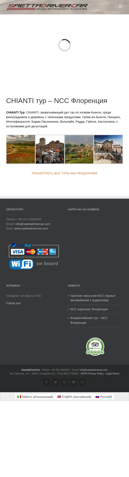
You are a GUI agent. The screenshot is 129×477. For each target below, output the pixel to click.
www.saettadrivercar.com (31, 228)
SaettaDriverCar (31, 369)
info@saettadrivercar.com (33, 224)
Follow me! (13, 303)
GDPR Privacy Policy (92, 373)
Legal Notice (112, 373)
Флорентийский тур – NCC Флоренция (89, 320)
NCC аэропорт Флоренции (89, 309)
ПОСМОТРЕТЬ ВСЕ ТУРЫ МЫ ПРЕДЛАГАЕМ (64, 173)
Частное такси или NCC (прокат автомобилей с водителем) (93, 298)
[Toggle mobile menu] (121, 6)
